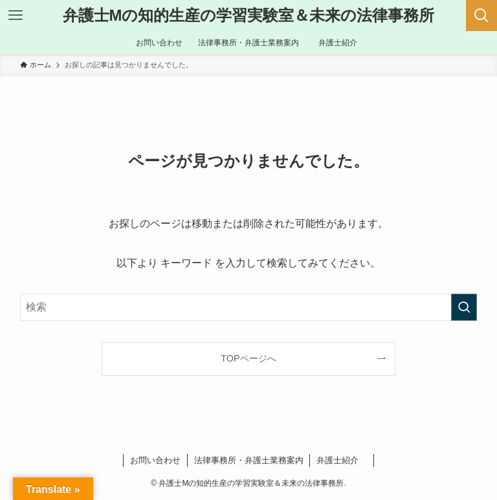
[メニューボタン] (15, 15)
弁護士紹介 (341, 460)
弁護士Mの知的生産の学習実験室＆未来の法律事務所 (249, 15)
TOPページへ (248, 358)
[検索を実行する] (464, 307)
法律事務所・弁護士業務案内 (249, 460)
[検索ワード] (249, 307)
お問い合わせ (155, 460)
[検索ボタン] (481, 15)
